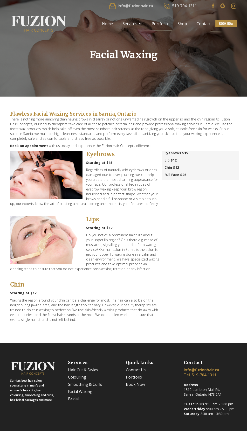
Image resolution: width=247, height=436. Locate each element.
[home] (39, 23)
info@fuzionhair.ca (201, 370)
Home (107, 23)
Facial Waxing (80, 391)
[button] (132, 23)
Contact (204, 23)
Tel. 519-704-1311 (200, 375)
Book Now (135, 384)
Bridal (73, 398)
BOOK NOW (226, 23)
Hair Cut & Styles (83, 369)
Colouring (77, 377)
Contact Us (136, 369)
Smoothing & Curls (85, 384)
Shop (182, 23)
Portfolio (160, 23)
